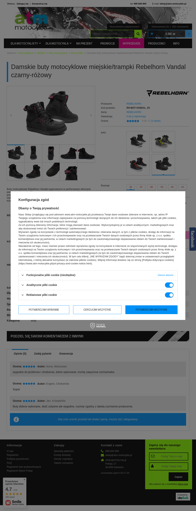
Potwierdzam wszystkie (151, 309)
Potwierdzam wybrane (44, 309)
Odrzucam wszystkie (97, 309)
